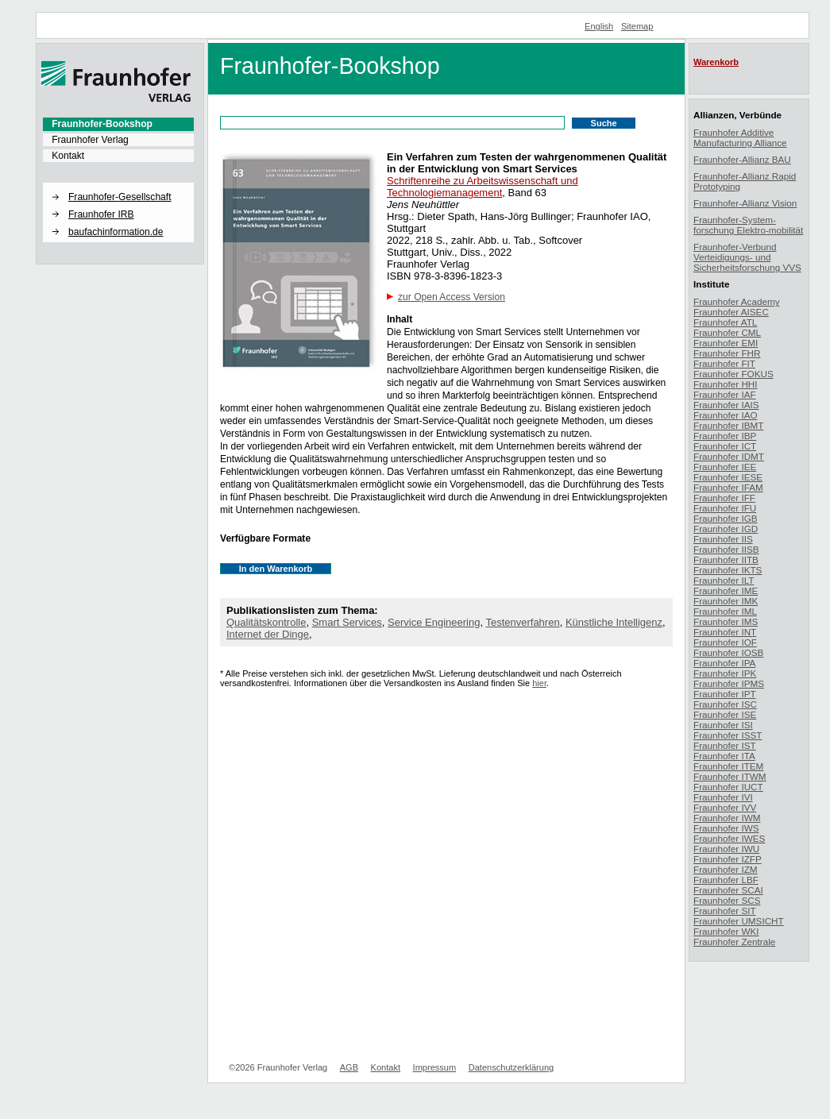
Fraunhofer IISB (726, 549)
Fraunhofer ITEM (728, 766)
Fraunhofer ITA (724, 756)
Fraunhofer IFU (724, 508)
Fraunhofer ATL (725, 322)
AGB (349, 1067)
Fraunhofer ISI (723, 725)
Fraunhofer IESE (727, 477)
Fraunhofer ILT (723, 580)
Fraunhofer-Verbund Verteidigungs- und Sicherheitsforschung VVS (747, 256)
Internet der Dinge (267, 634)
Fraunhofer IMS (725, 621)
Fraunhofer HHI (725, 384)
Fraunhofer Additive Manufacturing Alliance (740, 137)
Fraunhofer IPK (724, 673)
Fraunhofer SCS (726, 900)
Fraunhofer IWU (726, 848)
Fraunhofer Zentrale (734, 941)
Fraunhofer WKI (726, 931)
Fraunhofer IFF (724, 497)
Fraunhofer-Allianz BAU (742, 159)
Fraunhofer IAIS (726, 404)
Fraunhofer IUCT (728, 786)
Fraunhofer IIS (723, 539)
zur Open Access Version (451, 297)
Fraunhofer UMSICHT (738, 921)
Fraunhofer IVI (723, 797)
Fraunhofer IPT (724, 694)
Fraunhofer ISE (724, 714)
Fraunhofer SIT (724, 910)
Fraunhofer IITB (726, 559)
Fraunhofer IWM (726, 817)
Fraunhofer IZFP (727, 859)
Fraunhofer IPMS (728, 683)
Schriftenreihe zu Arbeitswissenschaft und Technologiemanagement (482, 187)
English (599, 26)
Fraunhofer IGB (725, 518)
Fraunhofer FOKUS (733, 373)
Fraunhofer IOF (725, 642)
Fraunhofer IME (725, 590)
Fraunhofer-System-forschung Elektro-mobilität (748, 224)
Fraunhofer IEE (724, 466)
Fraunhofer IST (724, 745)
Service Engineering (434, 622)
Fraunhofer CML (727, 332)
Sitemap (637, 26)
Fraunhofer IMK (725, 601)
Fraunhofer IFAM (728, 487)
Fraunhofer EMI (725, 343)
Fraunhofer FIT (724, 363)
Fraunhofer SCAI (728, 890)
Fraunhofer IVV (724, 807)
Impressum (435, 1067)
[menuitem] (118, 124)
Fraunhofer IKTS (727, 570)
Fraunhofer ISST (727, 735)
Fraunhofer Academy (736, 301)
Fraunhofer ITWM (729, 776)
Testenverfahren (522, 622)
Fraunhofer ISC (725, 704)
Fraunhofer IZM (725, 869)
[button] (118, 183)
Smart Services (347, 622)
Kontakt (68, 155)
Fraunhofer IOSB (728, 652)
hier (539, 683)
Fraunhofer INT (724, 632)
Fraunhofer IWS (726, 828)
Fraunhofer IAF (724, 394)
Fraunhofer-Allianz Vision (745, 203)
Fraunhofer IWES (729, 838)
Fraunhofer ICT (724, 446)
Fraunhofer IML (725, 611)
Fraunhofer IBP (724, 435)
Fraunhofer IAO (725, 415)
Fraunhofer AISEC (731, 312)
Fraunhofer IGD (725, 528)
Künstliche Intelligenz (614, 622)
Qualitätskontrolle (266, 622)
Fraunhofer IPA (724, 663)
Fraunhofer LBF (726, 879)
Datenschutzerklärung (511, 1067)
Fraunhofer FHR (726, 353)
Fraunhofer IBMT (728, 425)
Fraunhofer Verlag (90, 139)
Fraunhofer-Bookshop (102, 123)
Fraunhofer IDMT (728, 456)
